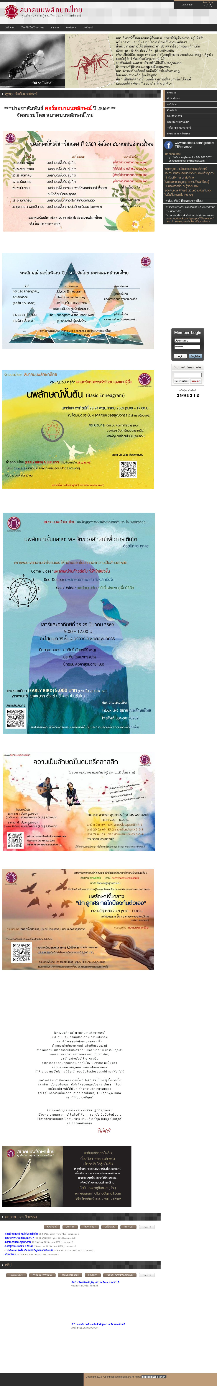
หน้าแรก (10, 27)
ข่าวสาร (55, 27)
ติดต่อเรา (71, 27)
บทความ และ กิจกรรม (178, 133)
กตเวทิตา (92, 1275)
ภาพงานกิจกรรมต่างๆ (178, 122)
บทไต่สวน (110, 1227)
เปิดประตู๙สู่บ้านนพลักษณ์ (120, 1275)
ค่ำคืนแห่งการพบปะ (42, 1275)
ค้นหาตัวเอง (89, 1227)
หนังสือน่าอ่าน (174, 116)
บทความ (70, 1227)
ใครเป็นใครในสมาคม (32, 27)
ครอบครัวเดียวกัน (70, 1275)
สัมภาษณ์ (128, 1227)
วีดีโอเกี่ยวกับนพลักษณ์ (179, 127)
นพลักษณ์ (88, 27)
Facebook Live (16, 1275)
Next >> (146, 1227)
